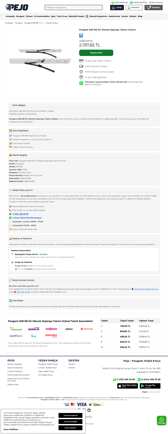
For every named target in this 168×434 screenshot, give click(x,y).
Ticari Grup (62, 16)
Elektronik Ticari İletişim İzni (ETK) (18, 380)
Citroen (29, 16)
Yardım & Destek (156, 2)
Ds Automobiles (41, 16)
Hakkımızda (114, 16)
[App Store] (127, 386)
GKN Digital (89, 424)
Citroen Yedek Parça (47, 368)
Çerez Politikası (10, 429)
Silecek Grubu (52, 23)
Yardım (124, 16)
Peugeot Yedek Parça (48, 364)
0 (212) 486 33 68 (20, 214)
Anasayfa (10, 16)
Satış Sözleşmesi (15, 368)
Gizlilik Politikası (14, 371)
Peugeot (20, 16)
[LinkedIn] (89, 410)
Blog (140, 16)
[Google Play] (150, 386)
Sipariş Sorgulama (96, 16)
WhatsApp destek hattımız (146, 289)
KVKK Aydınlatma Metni (18, 375)
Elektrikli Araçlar (76, 16)
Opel (53, 16)
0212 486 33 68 (23, 292)
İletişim (132, 16)
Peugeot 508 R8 (34, 23)
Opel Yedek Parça (46, 371)
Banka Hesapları (14, 364)
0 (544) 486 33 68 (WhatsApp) (27, 218)
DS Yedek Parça (45, 375)
